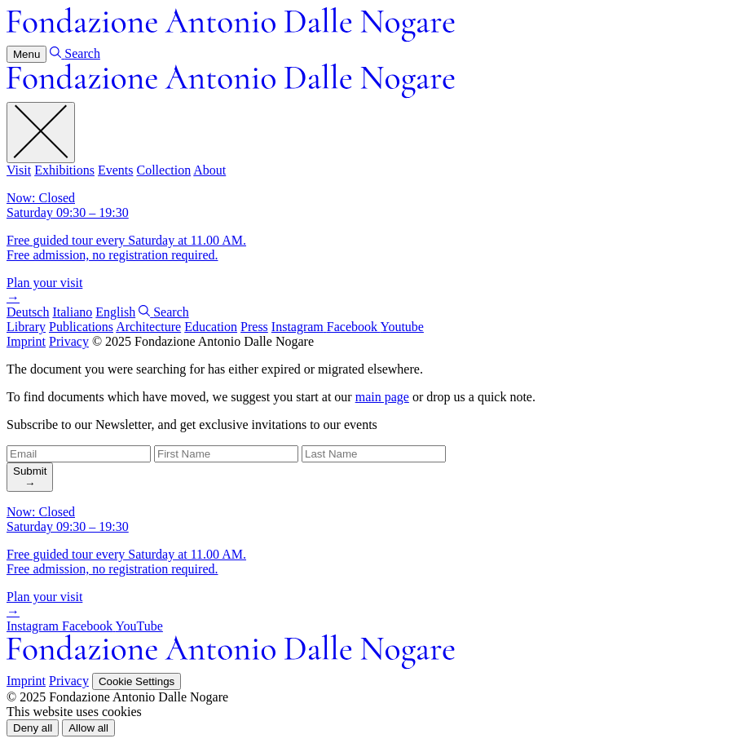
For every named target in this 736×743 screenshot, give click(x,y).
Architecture (148, 327)
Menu (26, 54)
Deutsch (28, 312)
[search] (30, 477)
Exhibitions (64, 170)
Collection (163, 170)
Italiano (72, 312)
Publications (81, 327)
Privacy (69, 341)
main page (382, 397)
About (209, 170)
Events (116, 170)
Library (26, 327)
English (115, 312)
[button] (33, 727)
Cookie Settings (136, 681)
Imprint (26, 341)
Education (210, 327)
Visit (19, 170)
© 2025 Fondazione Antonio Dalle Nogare (203, 341)
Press (254, 327)
